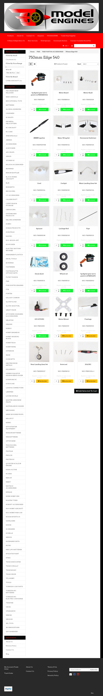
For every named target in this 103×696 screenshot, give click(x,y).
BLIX (7, 183)
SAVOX (8, 525)
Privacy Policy (53, 671)
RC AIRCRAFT (11, 127)
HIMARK (9, 324)
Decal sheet (39, 274)
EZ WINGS (10, 263)
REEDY (8, 482)
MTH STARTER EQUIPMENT (11, 427)
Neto (92, 693)
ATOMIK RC (10, 160)
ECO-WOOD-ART (12, 240)
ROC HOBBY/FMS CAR (14, 512)
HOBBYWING (11, 347)
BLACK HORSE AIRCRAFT (11, 178)
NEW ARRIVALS (12, 97)
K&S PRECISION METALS (11, 364)
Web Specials (45, 41)
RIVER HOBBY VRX (12, 496)
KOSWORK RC (11, 379)
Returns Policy (11, 646)
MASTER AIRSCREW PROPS (13, 401)
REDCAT (9, 478)
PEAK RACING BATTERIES (11, 446)
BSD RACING (10, 191)
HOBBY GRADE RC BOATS (12, 337)
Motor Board (63, 93)
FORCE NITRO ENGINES (14, 285)
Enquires (41, 36)
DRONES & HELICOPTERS (11, 122)
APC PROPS (10, 152)
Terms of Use (52, 667)
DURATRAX (10, 232)
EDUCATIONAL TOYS (14, 101)
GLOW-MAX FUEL (13, 306)
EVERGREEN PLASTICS (14, 254)
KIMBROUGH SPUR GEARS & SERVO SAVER (14, 374)
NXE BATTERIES (12, 437)
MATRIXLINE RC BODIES (15, 406)
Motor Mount (64, 319)
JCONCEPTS (10, 359)
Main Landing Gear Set (88, 183)
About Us (20, 36)
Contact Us (30, 36)
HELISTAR (9, 320)
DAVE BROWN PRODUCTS (11, 214)
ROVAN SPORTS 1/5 (13, 517)
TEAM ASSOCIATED (13, 562)
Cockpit (64, 183)
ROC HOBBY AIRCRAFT (14, 508)
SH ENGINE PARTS (13, 541)
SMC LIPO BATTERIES (14, 549)
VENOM (9, 615)
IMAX (8, 355)
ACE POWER (10, 148)
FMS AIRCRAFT (14, 80)
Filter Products (12, 52)
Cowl (39, 183)
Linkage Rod (64, 228)
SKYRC (8, 545)
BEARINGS (10, 168)
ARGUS (8, 156)
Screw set (63, 364)
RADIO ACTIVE (11, 469)
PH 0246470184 (52, 36)
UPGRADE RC (11, 611)
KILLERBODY (11, 369)
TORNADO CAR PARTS (14, 586)
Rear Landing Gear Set (39, 364)
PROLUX (9, 455)
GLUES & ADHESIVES (13, 109)
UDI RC (8, 607)
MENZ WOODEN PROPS (14, 414)
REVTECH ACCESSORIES (11, 487)
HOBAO (9, 328)
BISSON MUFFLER (12, 173)
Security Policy (53, 675)
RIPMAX (9, 492)
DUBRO (8, 224)
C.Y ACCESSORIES (12, 195)
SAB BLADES (10, 521)
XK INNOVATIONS (12, 627)
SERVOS (9, 537)
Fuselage (88, 319)
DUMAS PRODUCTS (13, 228)
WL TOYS (9, 623)
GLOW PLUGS (11, 302)
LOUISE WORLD (12, 396)
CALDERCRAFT (11, 199)
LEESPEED (9, 392)
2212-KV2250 (39, 319)
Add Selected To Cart (86, 391)
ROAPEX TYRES (12, 500)
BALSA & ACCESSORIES (14, 164)
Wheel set (64, 274)
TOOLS (8, 582)
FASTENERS (10, 267)
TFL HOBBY (10, 578)
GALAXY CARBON (13, 297)
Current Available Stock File (80, 41)
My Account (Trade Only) (11, 668)
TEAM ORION (11, 574)
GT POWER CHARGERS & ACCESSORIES (14, 315)
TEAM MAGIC (11, 570)
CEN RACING (10, 209)
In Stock (11, 59)
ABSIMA (9, 140)
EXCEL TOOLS (11, 259)
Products (10, 36)
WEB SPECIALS (11, 136)
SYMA (8, 558)
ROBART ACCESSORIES (14, 504)
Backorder (66, 336)
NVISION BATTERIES (13, 433)
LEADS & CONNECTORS (14, 388)
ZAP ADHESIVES (12, 631)
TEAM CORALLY (12, 566)
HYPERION (10, 351)
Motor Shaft (88, 93)
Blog (7, 654)
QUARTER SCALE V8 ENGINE (13, 464)
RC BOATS (9, 117)
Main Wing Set (64, 138)
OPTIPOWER (10, 441)
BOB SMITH (10, 187)
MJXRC (8, 422)
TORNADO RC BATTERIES (11, 591)
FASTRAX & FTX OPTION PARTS (12, 272)
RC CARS (9, 132)
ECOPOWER (10, 244)
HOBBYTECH (10, 342)
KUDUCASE (10, 383)
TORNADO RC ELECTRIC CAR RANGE (14, 598)
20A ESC (88, 364)
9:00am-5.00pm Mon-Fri (16, 41)
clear (17, 72)
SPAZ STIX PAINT (12, 553)
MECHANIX (10, 410)
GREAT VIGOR (11, 310)
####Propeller (39, 138)
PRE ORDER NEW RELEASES (12, 92)
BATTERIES (10, 105)
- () (65, 46)
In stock (42, 109)
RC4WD (9, 474)
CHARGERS (10, 113)
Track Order (8, 673)
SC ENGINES (10, 529)
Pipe (88, 228)
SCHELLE (9, 533)
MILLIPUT (10, 418)
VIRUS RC (9, 619)
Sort (78, 64)
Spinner (39, 228)
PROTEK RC (10, 459)
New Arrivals (33, 41)
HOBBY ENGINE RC (13, 332)
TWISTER (9, 603)
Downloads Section (60, 41)
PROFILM (9, 451)
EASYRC (9, 236)
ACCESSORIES (11, 144)
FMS (7, 281)
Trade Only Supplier (68, 36)
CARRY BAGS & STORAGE (11, 204)
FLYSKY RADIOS (12, 277)
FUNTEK (9, 293)
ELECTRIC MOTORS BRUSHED (13, 249)
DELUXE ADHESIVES (13, 220)
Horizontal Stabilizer (88, 138)
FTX (7, 289)
